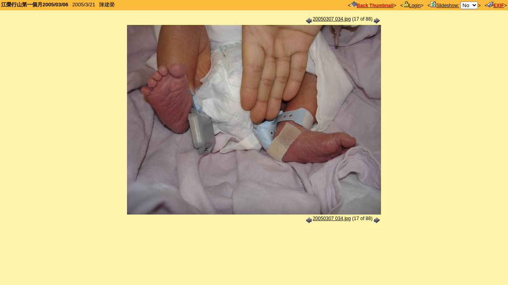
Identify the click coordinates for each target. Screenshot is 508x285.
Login (412, 5)
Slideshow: (444, 5)
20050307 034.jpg (332, 19)
